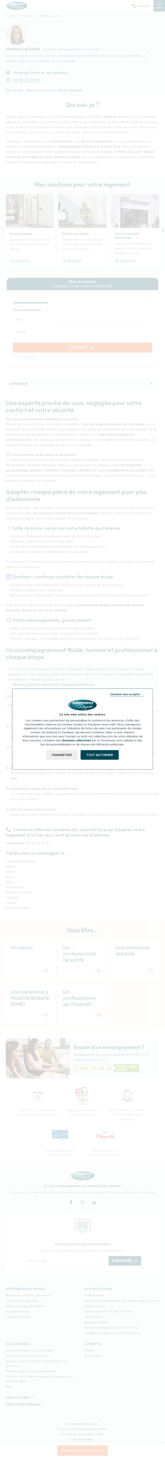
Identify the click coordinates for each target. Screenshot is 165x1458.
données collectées (76, 740)
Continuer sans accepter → (126, 694)
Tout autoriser (99, 755)
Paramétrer (62, 755)
